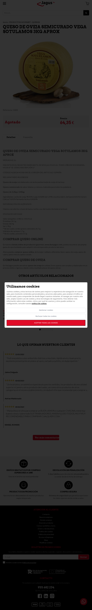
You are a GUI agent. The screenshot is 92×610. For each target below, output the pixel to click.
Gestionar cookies (46, 310)
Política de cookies (39, 303)
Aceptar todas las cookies (46, 323)
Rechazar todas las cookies (45, 316)
